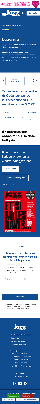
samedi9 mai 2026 (15, 80)
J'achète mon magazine (15, 178)
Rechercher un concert (32, 114)
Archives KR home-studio (22, 366)
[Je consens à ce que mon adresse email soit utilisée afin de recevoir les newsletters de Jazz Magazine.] (3, 304)
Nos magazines (16, 351)
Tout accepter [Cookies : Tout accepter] (13, 396)
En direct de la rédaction (21, 335)
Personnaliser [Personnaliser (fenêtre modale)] (8, 399)
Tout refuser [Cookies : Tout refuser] (27, 396)
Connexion (33, 13)
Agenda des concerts (20, 344)
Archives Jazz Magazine (21, 356)
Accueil (4, 25)
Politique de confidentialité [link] (27, 399)
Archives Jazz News (20, 360)
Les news (15, 338)
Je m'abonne (10, 169)
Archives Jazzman (19, 363)
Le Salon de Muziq (18, 341)
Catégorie (6, 112)
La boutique (19, 373)
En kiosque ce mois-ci (20, 353)
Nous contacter (21, 376)
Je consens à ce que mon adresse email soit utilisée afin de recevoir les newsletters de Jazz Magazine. (19, 306)
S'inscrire (20, 297)
